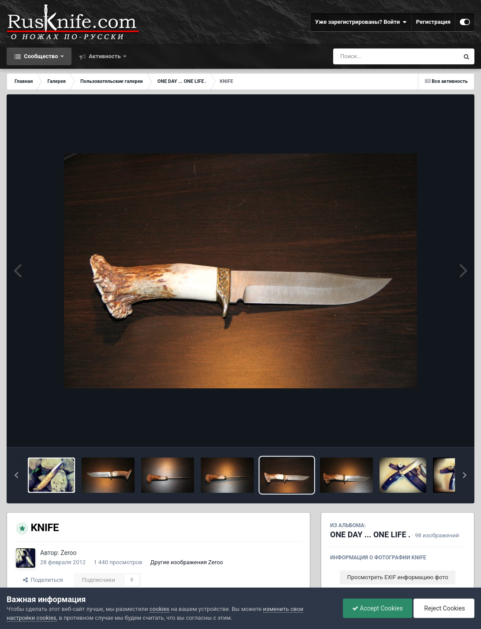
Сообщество (41, 56)
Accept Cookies (377, 608)
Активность (104, 56)
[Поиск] (379, 56)
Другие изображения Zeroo (186, 562)
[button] (16, 475)
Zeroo (68, 552)
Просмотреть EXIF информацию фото (397, 577)
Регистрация (433, 22)
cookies (159, 609)
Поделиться (43, 580)
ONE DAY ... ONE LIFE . (370, 534)
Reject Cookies (444, 608)
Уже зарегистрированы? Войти (361, 22)
